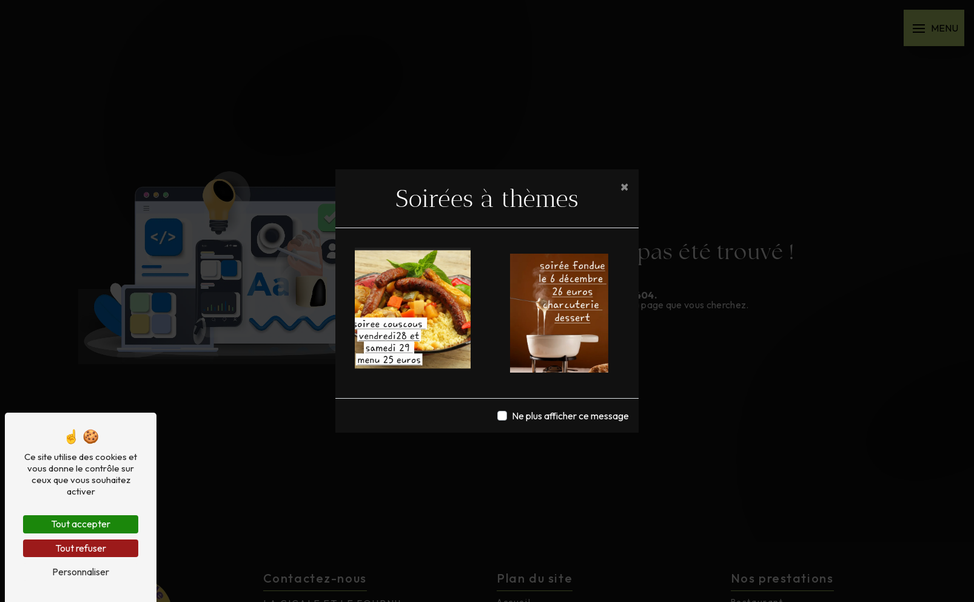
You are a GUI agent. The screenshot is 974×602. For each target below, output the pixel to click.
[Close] (625, 186)
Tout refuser (80, 548)
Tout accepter (80, 524)
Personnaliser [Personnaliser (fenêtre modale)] (80, 572)
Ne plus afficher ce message (570, 416)
